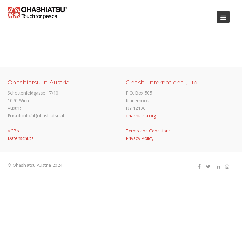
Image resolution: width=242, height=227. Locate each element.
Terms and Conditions (148, 131)
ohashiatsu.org (141, 116)
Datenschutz (20, 138)
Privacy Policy (139, 138)
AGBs (13, 131)
